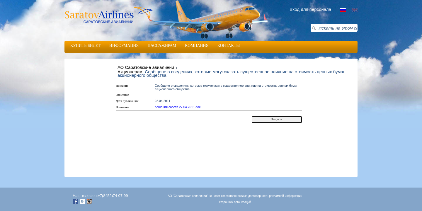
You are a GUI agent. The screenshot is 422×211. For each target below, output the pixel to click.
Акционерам (130, 72)
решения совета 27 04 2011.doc (178, 107)
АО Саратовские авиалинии (146, 67)
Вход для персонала (310, 9)
